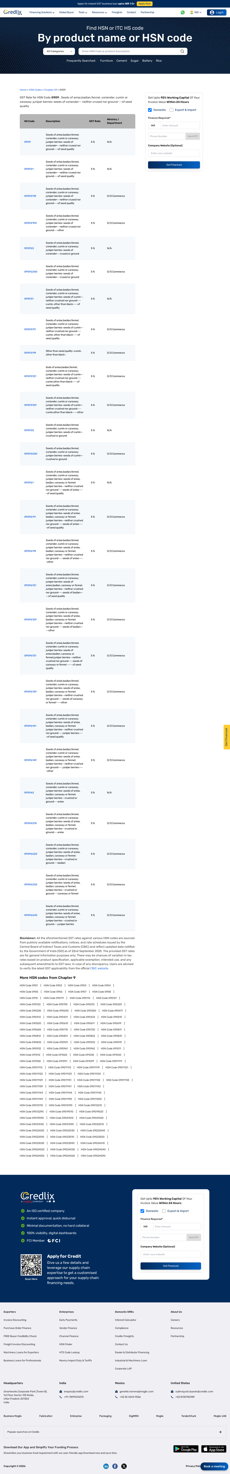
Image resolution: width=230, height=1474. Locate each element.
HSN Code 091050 (30, 1061)
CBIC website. (99, 968)
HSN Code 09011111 (111, 1061)
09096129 (30, 619)
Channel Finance (69, 1336)
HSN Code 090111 (54, 998)
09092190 (30, 223)
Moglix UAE (220, 1416)
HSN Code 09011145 (89, 1092)
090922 (29, 248)
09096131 (30, 655)
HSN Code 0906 (53, 991)
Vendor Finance (68, 1328)
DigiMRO (134, 1416)
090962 (29, 792)
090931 (28, 298)
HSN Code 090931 (111, 1042)
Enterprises (66, 1311)
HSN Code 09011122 (31, 1073)
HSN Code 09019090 (32, 1117)
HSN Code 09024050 (32, 1155)
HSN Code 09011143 (31, 1092)
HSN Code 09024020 (32, 1149)
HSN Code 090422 (84, 1017)
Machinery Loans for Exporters (21, 1352)
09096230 (30, 884)
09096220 (30, 853)
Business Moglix (13, 1416)
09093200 (30, 453)
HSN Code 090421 (57, 1017)
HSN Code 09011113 (59, 1067)
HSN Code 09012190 (60, 1105)
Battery (147, 60)
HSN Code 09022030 (62, 1130)
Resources (177, 1328)
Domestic (159, 110)
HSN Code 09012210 (90, 1105)
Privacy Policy (194, 1466)
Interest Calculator (125, 1320)
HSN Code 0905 (29, 991)
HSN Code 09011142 (89, 1086)
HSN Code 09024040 (93, 1149)
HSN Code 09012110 (31, 1105)
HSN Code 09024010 (92, 1143)
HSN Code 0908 (101, 991)
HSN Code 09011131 (60, 1080)
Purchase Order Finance (17, 1328)
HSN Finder (65, 1344)
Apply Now (145, 3)
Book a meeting (214, 1466)
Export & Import (185, 110)
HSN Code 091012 (30, 1054)
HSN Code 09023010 (62, 1136)
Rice (159, 60)
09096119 (30, 551)
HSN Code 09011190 (60, 1099)
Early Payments (68, 1320)
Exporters (10, 1311)
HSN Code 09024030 (62, 1149)
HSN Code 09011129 (31, 1080)
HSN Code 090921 (57, 1042)
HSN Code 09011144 (60, 1092)
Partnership (177, 1336)
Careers (175, 1320)
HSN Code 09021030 (32, 1124)
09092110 (30, 196)
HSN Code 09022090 (32, 1136)
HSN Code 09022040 (92, 1130)
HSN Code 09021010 (61, 1117)
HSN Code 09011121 (116, 1067)
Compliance (121, 1328)
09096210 (30, 823)
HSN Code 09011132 (88, 1080)
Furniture (106, 60)
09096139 (30, 691)
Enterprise (76, 1416)
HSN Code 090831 (111, 1035)
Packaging (105, 1416)
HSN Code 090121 (106, 998)
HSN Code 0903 (77, 985)
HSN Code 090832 (30, 1042)
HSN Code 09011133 (117, 1080)
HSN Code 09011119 (88, 1067)
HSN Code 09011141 (60, 1086)
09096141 (30, 725)
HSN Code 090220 (111, 1004)
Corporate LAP (123, 1368)
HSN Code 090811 (111, 1029)
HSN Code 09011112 (31, 1067)
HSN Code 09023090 (62, 1143)
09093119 (30, 352)
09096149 (30, 760)
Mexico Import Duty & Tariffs (75, 1360)
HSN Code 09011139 (31, 1086)
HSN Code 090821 (57, 1035)
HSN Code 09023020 (92, 1136)
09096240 (30, 915)
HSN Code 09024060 (62, 1155)
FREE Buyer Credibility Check (20, 1336)
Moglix (160, 1416)
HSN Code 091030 (83, 1054)
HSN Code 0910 (29, 998)
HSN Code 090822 (84, 1035)
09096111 (30, 516)
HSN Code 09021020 (91, 1117)
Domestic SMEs (124, 1311)
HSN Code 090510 (111, 1017)
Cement (121, 60)
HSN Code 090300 (85, 1010)
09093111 (30, 329)
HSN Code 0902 (53, 985)
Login (217, 12)
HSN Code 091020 (56, 1054)
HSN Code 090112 (80, 998)
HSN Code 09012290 (32, 1111)
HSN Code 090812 (30, 1035)
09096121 (30, 585)
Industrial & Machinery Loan (131, 1360)
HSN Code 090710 (57, 1029)
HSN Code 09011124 (89, 1073)
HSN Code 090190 (57, 1004)
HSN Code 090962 (84, 1048)
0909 (27, 141)
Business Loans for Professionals (22, 1360)
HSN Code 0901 (29, 985)
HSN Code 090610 (57, 1023)
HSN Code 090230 (30, 1010)
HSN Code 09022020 (32, 1130)
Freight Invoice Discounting (19, 1344)
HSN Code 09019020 (91, 1111)
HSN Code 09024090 (93, 1155)
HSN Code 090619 (110, 1023)
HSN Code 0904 (101, 985)
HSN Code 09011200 (90, 1099)
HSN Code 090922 (84, 1042)
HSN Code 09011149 (31, 1099)
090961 (28, 482)
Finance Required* (159, 117)
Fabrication (45, 1416)
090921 (28, 169)
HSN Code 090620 (30, 1029)
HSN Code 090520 (30, 1023)
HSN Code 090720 (84, 1029)
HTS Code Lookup (69, 1352)
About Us (176, 1311)
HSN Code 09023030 (32, 1143)
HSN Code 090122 (30, 1004)
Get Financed (174, 164)
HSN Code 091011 (111, 1048)
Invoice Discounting (15, 1320)
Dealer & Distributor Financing (132, 1352)
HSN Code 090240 (58, 1010)
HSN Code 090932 (30, 1048)
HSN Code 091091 (57, 1061)
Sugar (135, 60)
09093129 (30, 405)
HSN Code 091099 (83, 1061)
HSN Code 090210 (84, 1004)
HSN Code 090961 (57, 1048)
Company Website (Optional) (165, 145)
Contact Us (121, 1344)
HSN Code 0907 (77, 991)
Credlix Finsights (124, 1336)
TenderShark (188, 1416)
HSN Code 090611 (84, 1023)
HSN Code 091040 (110, 1054)
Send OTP (193, 136)
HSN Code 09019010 (61, 1111)
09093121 (30, 376)
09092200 (30, 271)
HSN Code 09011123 (60, 1073)
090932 (29, 430)
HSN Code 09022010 (92, 1124)
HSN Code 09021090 (62, 1124)
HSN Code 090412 (30, 1017)
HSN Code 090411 (112, 1010)
